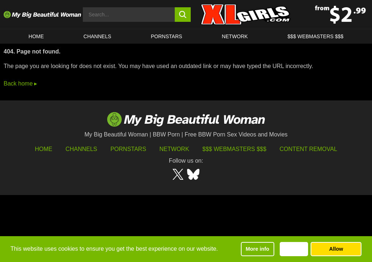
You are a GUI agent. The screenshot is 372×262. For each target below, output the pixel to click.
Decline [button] (293, 249)
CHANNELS (97, 36)
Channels (81, 149)
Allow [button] (336, 249)
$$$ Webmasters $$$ (234, 149)
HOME (36, 36)
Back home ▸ (20, 83)
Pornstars (166, 36)
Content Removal (308, 149)
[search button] (183, 14)
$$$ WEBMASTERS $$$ (315, 36)
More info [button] (257, 249)
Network (235, 36)
